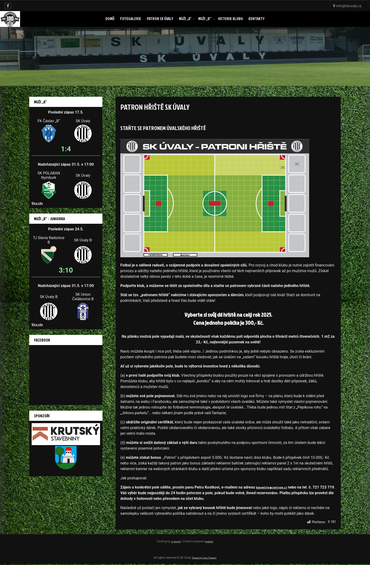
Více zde (37, 203)
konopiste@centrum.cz (274, 487)
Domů (109, 18)
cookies (209, 542)
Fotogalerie (130, 18)
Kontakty (256, 18)
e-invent (175, 542)
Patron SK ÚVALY (160, 18)
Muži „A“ (185, 18)
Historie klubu (230, 18)
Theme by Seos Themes (204, 558)
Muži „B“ (204, 18)
